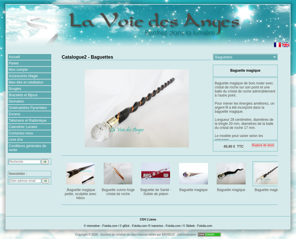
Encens (14, 114)
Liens (152, 219)
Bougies (15, 89)
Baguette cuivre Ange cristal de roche (119, 178)
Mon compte (18, 70)
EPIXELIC (168, 234)
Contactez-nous (21, 133)
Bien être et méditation (26, 82)
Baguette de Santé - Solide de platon (156, 178)
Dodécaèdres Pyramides (28, 108)
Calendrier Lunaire (23, 127)
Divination (16, 101)
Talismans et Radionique (28, 120)
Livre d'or (16, 140)
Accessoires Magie (23, 76)
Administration (186, 234)
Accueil (14, 57)
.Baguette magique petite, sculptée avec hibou (81, 180)
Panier (14, 63)
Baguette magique (194, 176)
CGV (143, 219)
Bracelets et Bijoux (23, 95)
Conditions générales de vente (27, 148)
